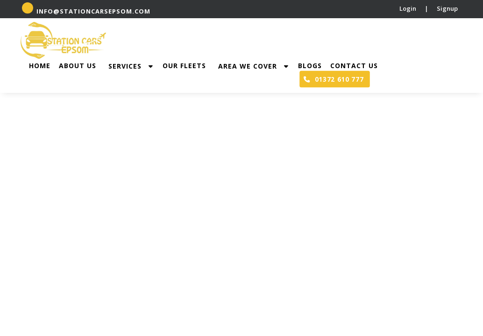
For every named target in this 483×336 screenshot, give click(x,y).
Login (407, 8)
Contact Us (354, 65)
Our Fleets (184, 65)
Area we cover (255, 66)
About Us (77, 65)
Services (133, 66)
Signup (447, 8)
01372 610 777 (333, 79)
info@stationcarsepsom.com (86, 8)
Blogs (310, 65)
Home (39, 65)
